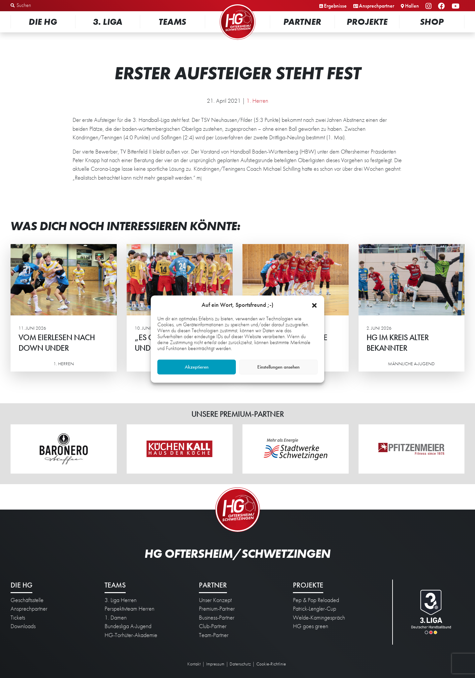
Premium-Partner (217, 608)
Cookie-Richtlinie (271, 664)
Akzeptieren (196, 367)
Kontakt (194, 664)
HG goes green (310, 626)
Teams (172, 21)
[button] (314, 304)
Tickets (18, 617)
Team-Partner (214, 635)
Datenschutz (240, 664)
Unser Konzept (215, 600)
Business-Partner (217, 617)
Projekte (367, 21)
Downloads (23, 626)
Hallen (412, 5)
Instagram (429, 6)
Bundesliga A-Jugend (128, 626)
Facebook (442, 6)
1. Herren (257, 100)
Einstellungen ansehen (278, 367)
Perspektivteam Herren (129, 608)
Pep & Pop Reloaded (316, 600)
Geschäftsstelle (27, 600)
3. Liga (107, 21)
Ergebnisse (335, 5)
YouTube (456, 6)
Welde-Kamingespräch (319, 617)
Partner (302, 21)
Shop (432, 21)
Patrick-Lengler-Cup (314, 608)
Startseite (237, 5)
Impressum (215, 664)
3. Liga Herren (121, 600)
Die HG (43, 21)
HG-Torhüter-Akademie (131, 635)
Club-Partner (213, 626)
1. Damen (116, 617)
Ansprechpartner (376, 5)
